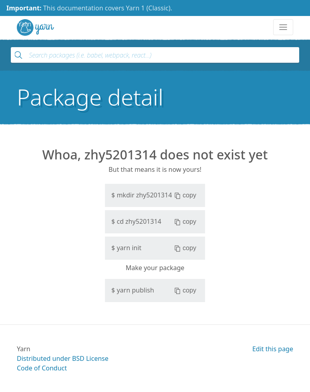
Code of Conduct (42, 368)
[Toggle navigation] (283, 27)
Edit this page (272, 348)
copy (185, 195)
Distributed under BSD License (63, 358)
